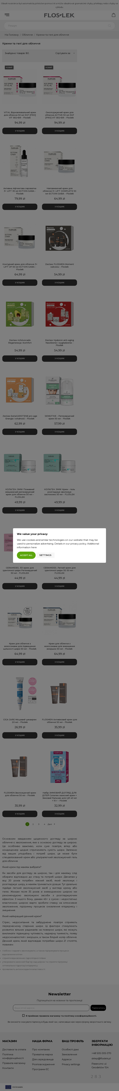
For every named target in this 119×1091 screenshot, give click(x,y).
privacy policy (78, 543)
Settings (45, 555)
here (34, 547)
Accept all (26, 555)
